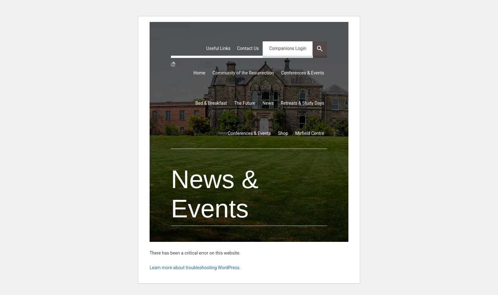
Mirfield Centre (309, 133)
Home (199, 72)
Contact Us (248, 48)
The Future (244, 103)
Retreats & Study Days (302, 103)
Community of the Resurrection (243, 72)
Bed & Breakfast (211, 103)
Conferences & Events (302, 72)
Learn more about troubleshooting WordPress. (195, 267)
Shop (283, 133)
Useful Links (218, 48)
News (267, 103)
